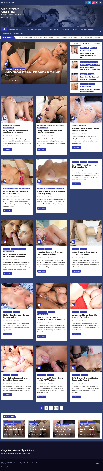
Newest (75, 43)
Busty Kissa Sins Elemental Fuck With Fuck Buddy (85, 129)
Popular (86, 43)
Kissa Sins (83, 74)
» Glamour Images (36, 29)
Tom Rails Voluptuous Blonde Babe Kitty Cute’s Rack (15, 379)
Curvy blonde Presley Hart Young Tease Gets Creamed (32, 73)
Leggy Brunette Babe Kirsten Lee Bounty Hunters (84, 253)
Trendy (96, 43)
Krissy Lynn (84, 83)
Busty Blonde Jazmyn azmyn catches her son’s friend (15, 132)
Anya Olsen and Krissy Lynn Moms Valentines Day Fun (14, 255)
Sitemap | (17, 466)
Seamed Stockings (20, 69)
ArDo (17, 80)
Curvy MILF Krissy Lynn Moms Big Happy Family (84, 166)
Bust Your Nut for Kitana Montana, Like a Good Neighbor (51, 318)
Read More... (7, 149)
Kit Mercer (41, 249)
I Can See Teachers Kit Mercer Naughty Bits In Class (50, 253)
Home (97, 463)
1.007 (56, 408)
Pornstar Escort (85, 50)
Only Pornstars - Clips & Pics (17, 450)
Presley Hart (9, 69)
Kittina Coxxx (76, 374)
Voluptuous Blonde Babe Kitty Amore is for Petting (85, 316)
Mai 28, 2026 (9, 80)
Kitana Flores (84, 47)
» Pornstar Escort (17, 29)
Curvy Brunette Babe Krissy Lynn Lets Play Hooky (51, 192)
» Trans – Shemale (70, 29)
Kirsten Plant (42, 374)
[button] (101, 31)
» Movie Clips (53, 29)
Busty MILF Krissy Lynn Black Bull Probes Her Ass (15, 192)
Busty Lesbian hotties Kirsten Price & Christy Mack (49, 132)
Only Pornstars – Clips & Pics (18, 462)
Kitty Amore (75, 312)
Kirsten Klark (8, 312)
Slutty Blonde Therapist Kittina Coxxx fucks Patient (85, 379)
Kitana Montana (42, 312)
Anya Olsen (7, 249)
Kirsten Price (93, 62)
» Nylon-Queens (87, 29)
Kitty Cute (6, 374)
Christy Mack (84, 62)
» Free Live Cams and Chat (14, 33)
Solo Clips (84, 312)
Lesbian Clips (84, 64)
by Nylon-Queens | (10, 466)
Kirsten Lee (75, 249)
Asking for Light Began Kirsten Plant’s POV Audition (50, 379)
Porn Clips (93, 47)
